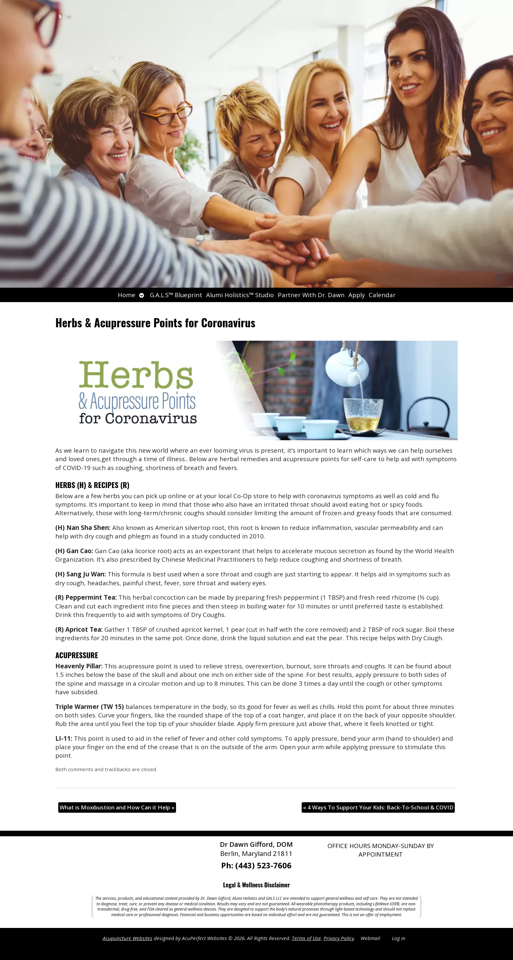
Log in (398, 938)
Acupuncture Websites (127, 938)
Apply (356, 295)
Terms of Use (306, 938)
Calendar (382, 295)
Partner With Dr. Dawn (311, 295)
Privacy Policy (339, 938)
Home (126, 295)
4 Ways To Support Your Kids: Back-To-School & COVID (378, 807)
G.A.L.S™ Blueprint (176, 295)
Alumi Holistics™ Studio (240, 295)
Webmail (370, 938)
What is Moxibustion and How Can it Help (117, 807)
